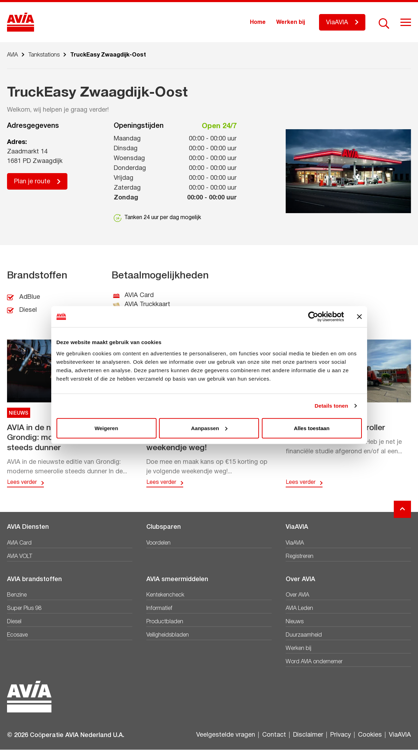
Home (258, 22)
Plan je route (32, 182)
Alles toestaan (312, 428)
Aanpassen (209, 428)
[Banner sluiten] (359, 316)
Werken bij (290, 22)
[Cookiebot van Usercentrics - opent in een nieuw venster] (313, 316)
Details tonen (331, 406)
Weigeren (106, 428)
